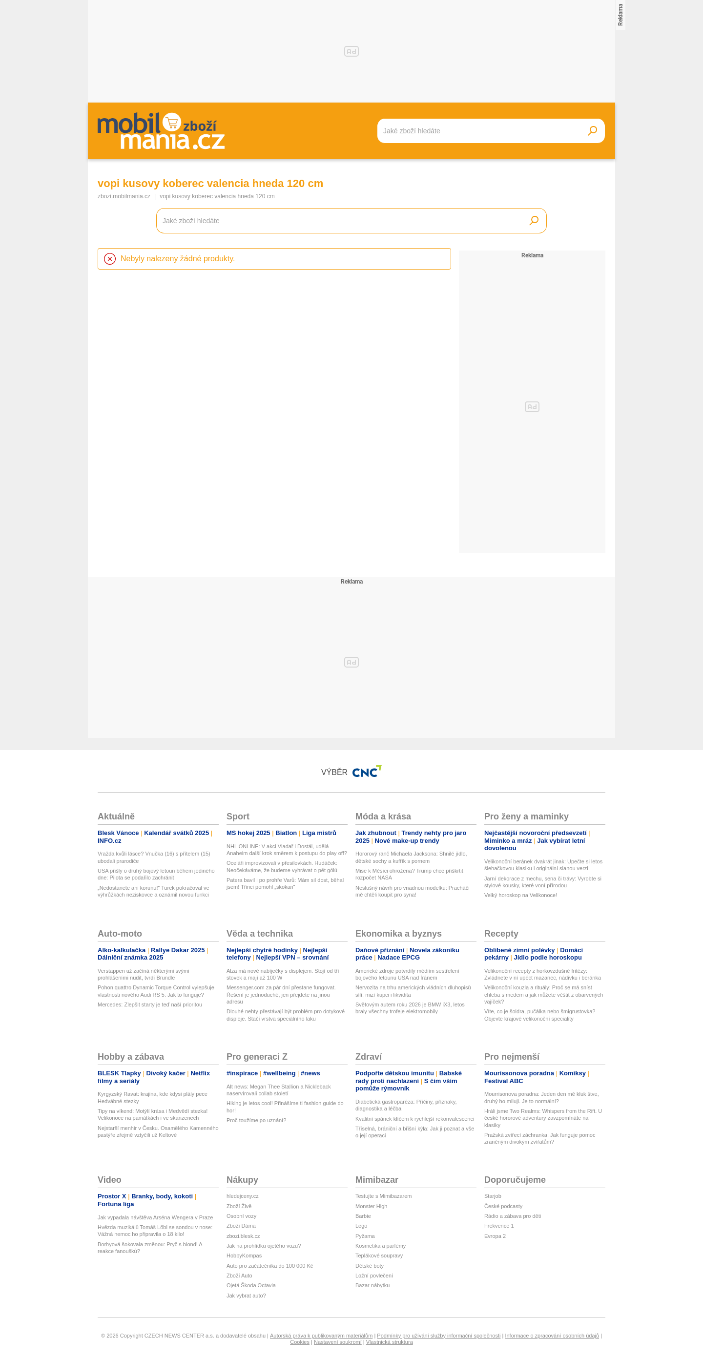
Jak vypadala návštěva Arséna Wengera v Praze (155, 1217)
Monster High (371, 1206)
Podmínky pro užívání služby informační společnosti (438, 1336)
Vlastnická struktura (389, 1342)
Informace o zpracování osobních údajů (552, 1336)
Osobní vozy (241, 1216)
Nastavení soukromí (338, 1342)
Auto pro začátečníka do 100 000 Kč (270, 1266)
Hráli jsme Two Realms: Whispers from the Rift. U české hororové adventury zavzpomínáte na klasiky (543, 1118)
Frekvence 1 (499, 1226)
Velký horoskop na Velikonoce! (520, 895)
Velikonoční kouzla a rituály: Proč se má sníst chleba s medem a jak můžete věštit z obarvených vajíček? (543, 994)
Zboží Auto (239, 1275)
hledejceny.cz (243, 1196)
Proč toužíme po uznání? (256, 1120)
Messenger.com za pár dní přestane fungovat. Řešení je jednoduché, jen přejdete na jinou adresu (281, 994)
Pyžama (365, 1236)
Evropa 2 (495, 1236)
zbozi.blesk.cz (243, 1236)
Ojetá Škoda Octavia (251, 1285)
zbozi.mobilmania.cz (124, 196)
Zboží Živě (239, 1206)
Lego (361, 1226)
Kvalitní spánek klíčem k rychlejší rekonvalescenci (414, 1119)
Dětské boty (369, 1266)
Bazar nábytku (372, 1285)
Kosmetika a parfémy (380, 1246)
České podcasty (503, 1206)
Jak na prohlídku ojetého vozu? (264, 1246)
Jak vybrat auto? (246, 1295)
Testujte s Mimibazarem (383, 1196)
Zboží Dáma (241, 1226)
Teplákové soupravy (379, 1255)
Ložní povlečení (374, 1275)
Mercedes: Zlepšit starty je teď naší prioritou (150, 1004)
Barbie (363, 1216)
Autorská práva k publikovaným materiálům (321, 1336)
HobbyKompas (244, 1255)
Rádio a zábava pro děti (512, 1216)
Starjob (492, 1196)
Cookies (300, 1342)
